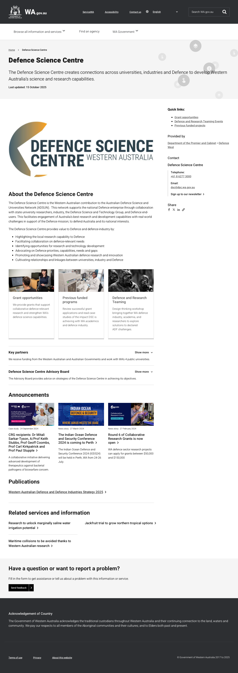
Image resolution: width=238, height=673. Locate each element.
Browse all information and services (37, 31)
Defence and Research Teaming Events (199, 121)
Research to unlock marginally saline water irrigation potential (39, 525)
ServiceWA (88, 12)
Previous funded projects (190, 125)
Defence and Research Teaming (129, 299)
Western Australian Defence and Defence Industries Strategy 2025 (56, 491)
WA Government (125, 31)
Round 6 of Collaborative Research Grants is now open (126, 438)
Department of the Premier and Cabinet (192, 143)
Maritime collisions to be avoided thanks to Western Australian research (40, 543)
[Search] (204, 12)
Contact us (135, 12)
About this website (62, 657)
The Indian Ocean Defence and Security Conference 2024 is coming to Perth (77, 438)
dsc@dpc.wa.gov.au (183, 187)
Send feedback (19, 587)
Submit (224, 12)
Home (12, 49)
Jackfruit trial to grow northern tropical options (119, 522)
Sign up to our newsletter (186, 194)
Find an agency (90, 31)
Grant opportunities (27, 297)
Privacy (37, 657)
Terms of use (15, 657)
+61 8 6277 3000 (181, 176)
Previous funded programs (75, 299)
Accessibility (112, 12)
